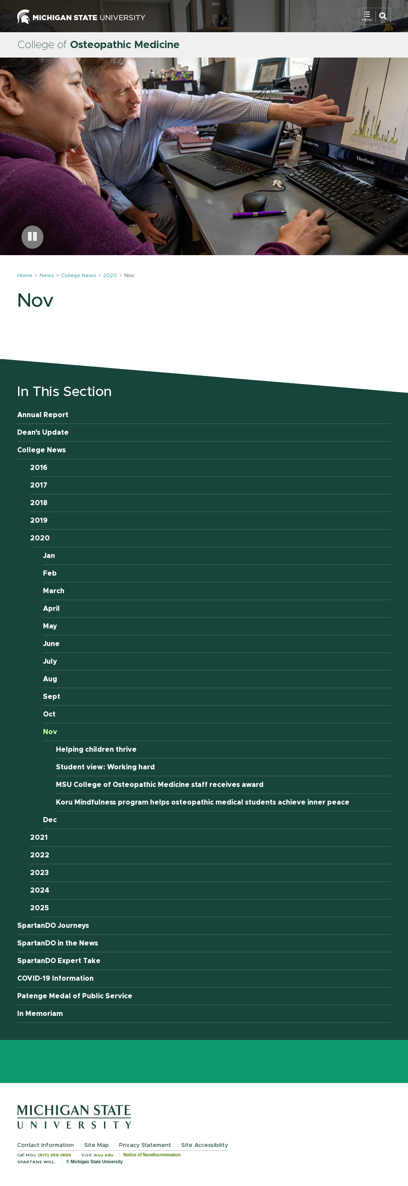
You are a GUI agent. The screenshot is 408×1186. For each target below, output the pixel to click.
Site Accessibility (204, 1145)
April (51, 608)
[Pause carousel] (32, 237)
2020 (110, 275)
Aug (50, 679)
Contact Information (45, 1145)
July (50, 661)
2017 (38, 485)
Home (24, 275)
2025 (39, 908)
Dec (50, 820)
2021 (39, 837)
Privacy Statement (145, 1145)
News (47, 275)
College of (98, 45)
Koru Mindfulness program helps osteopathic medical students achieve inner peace (203, 802)
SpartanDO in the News (57, 943)
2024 (39, 890)
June (51, 643)
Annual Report (42, 415)
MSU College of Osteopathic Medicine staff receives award (160, 784)
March (53, 591)
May (50, 626)
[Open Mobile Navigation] (375, 16)
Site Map (96, 1145)
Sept (51, 696)
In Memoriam (40, 1013)
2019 (39, 520)
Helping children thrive (96, 749)
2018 (38, 503)
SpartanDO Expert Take (59, 960)
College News (78, 275)
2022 (39, 855)
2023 (39, 872)
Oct (49, 714)
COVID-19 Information (55, 978)
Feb (50, 573)
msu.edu (104, 1155)
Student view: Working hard (105, 767)
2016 (38, 467)
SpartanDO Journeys (53, 925)
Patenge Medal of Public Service (74, 996)
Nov (50, 732)
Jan (49, 555)
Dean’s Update (43, 432)
